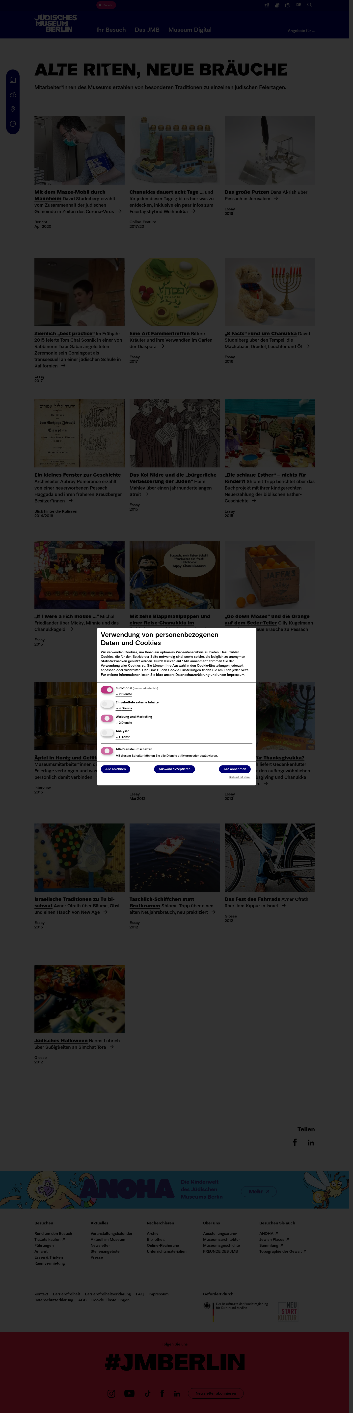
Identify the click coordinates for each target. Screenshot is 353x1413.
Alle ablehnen (115, 769)
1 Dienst (123, 737)
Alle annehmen (234, 769)
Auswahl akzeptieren (174, 769)
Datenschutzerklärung (192, 675)
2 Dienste (124, 694)
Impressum (235, 675)
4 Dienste (124, 708)
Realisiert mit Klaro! (239, 777)
